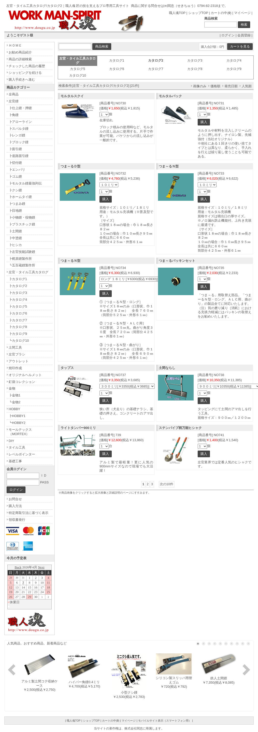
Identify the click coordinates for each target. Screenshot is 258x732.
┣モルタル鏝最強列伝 (25, 183)
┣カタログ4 (18, 300)
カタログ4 (233, 60)
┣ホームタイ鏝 (20, 197)
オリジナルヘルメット (25, 375)
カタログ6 (116, 69)
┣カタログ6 (18, 313)
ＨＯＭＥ (15, 45)
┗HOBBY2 (17, 423)
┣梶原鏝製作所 (20, 259)
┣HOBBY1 (17, 416)
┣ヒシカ (15, 245)
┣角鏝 (14, 115)
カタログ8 (194, 69)
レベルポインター (22, 454)
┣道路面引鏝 (18, 156)
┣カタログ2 (18, 286)
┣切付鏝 (15, 163)
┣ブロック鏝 (18, 142)
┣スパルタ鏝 (18, 129)
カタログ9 (233, 69)
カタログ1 (116, 60)
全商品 (14, 94)
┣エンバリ (17, 169)
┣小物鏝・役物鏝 (22, 217)
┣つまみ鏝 (17, 204)
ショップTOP (198, 13)
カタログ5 (77, 69)
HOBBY (14, 409)
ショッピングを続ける (25, 73)
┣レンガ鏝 (17, 135)
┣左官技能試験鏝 (22, 252)
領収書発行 (17, 520)
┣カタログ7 (18, 320)
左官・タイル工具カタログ (28, 272)
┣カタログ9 (18, 334)
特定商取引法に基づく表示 (28, 513)
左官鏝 (14, 101)
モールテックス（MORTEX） (20, 432)
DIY (11, 441)
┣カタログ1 (18, 279)
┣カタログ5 (18, 306)
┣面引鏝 (15, 149)
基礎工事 (15, 461)
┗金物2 (14, 402)
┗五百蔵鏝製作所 (22, 265)
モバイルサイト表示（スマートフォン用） (164, 720)
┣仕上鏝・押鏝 (20, 108)
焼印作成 (15, 368)
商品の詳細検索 (20, 59)
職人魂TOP (177, 13)
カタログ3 (194, 60)
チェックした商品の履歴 (27, 66)
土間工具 (15, 347)
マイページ (242, 13)
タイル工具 (17, 447)
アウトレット (18, 361)
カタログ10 (77, 75)
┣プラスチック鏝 (22, 224)
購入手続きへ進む (22, 79)
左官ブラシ (17, 354)
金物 (12, 388)
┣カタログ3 (18, 293)
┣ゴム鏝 (15, 176)
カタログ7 (155, 69)
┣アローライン (20, 122)
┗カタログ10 (19, 340)
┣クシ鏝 (15, 190)
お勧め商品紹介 (20, 52)
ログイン (228, 35)
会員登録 (244, 35)
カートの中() (221, 13)
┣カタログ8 (18, 327)
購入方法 (15, 506)
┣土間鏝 (15, 231)
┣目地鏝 (15, 210)
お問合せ (15, 499)
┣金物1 (14, 395)
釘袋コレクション (22, 382)
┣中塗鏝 (15, 238)
